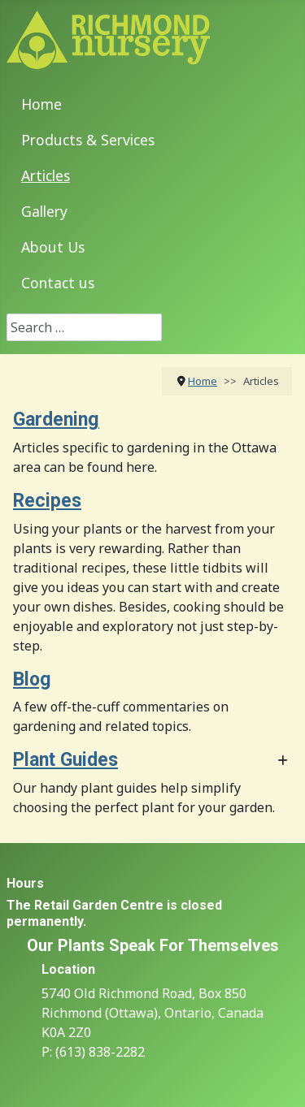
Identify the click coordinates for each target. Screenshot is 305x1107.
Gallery (44, 211)
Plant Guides (65, 760)
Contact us (57, 282)
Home (41, 104)
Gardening (56, 419)
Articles (45, 175)
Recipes (47, 501)
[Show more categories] (282, 761)
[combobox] (84, 327)
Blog (32, 679)
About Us (53, 247)
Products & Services (88, 139)
